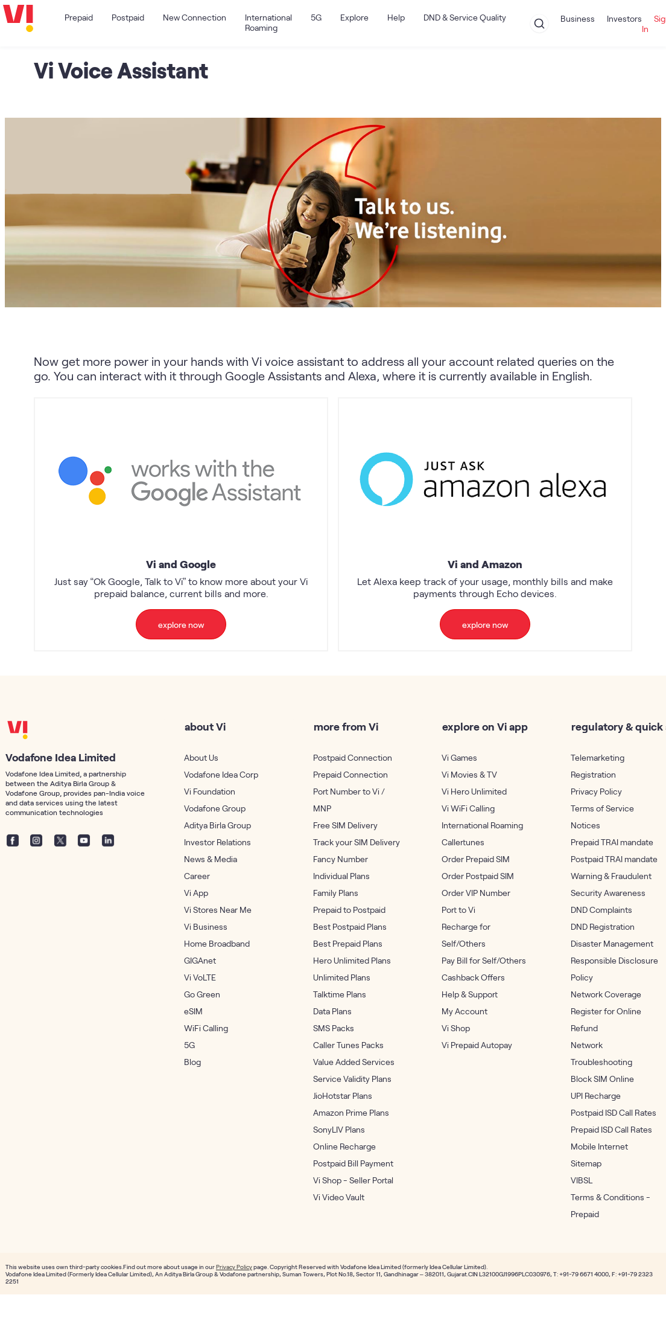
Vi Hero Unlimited (474, 791)
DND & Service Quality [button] (464, 17)
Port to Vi (458, 909)
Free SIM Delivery (345, 825)
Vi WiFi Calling (468, 808)
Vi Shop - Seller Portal (353, 1180)
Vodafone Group (215, 808)
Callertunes (463, 842)
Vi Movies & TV (469, 774)
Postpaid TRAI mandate (614, 859)
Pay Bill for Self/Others (484, 960)
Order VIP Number (476, 893)
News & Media (210, 859)
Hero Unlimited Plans (352, 960)
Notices (585, 825)
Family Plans (335, 893)
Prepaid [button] (79, 17)
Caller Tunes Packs (348, 1045)
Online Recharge (344, 1146)
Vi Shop (456, 1028)
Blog (192, 1062)
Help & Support (470, 994)
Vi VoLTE (200, 977)
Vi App (196, 893)
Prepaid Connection (350, 774)
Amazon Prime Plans (351, 1112)
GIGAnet (200, 960)
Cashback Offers (473, 977)
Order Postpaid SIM (478, 876)
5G (316, 17)
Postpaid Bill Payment (353, 1163)
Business (577, 18)
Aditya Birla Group (217, 825)
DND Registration (603, 926)
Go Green (202, 994)
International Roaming (268, 22)
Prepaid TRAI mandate (612, 842)
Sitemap (586, 1163)
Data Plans (332, 1011)
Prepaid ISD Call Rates (611, 1129)
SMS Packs (333, 1028)
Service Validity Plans (352, 1078)
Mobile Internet (599, 1146)
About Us (201, 757)
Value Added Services (354, 1062)
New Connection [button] (194, 17)
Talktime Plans (339, 994)
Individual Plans (341, 876)
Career (197, 876)
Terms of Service (602, 808)
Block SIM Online (602, 1078)
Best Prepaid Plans (347, 943)
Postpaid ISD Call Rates (613, 1112)
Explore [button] (354, 17)
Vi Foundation (209, 791)
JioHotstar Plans (342, 1095)
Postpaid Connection (352, 757)
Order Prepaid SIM (476, 859)
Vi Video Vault (338, 1197)
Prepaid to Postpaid (349, 909)
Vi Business (205, 926)
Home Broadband (217, 943)
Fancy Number (340, 859)
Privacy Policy (596, 791)
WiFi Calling (206, 1028)
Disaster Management (612, 943)
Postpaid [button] (128, 17)
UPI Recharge (596, 1095)
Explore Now (181, 624)
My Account (464, 1011)
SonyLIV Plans (339, 1129)
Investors (624, 18)
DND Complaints (601, 909)
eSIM (193, 1011)
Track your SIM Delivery (356, 842)
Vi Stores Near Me (218, 909)
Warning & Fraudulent (611, 876)
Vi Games (459, 757)
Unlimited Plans (341, 977)
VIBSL (581, 1180)
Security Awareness (608, 893)
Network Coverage (606, 994)
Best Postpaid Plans (350, 926)
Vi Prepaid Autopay (477, 1045)
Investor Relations (217, 842)
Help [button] (396, 17)
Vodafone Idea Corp (221, 774)
